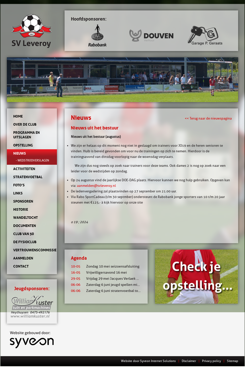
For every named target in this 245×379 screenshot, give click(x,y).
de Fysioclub (24, 242)
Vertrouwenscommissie (32, 250)
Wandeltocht (25, 217)
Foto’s (19, 185)
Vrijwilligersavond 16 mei (99, 272)
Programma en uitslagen (26, 134)
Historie (20, 209)
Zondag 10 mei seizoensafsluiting (105, 266)
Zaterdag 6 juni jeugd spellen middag (108, 285)
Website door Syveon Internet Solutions (148, 361)
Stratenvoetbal (27, 177)
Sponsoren (23, 201)
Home (18, 116)
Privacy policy (211, 361)
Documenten (24, 225)
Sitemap (232, 361)
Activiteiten (24, 169)
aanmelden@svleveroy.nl (96, 186)
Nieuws (19, 153)
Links (18, 193)
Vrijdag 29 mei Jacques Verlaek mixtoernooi (113, 278)
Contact (21, 266)
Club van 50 (23, 234)
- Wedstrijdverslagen (32, 160)
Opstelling (23, 145)
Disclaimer (189, 361)
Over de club (24, 124)
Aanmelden (23, 258)
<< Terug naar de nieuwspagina (208, 118)
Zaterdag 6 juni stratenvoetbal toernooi (109, 291)
